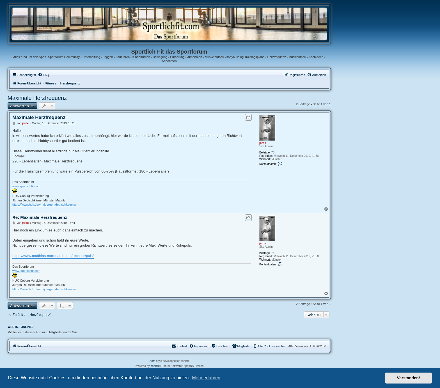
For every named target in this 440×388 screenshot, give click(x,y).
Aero (152, 360)
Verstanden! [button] (408, 378)
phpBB (154, 366)
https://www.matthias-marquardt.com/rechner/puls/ (53, 256)
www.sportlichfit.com (26, 186)
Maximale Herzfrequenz (37, 98)
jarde (262, 142)
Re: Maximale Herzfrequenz (39, 217)
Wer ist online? (21, 327)
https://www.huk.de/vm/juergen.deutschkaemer (44, 204)
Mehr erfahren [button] (206, 377)
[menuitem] (43, 75)
